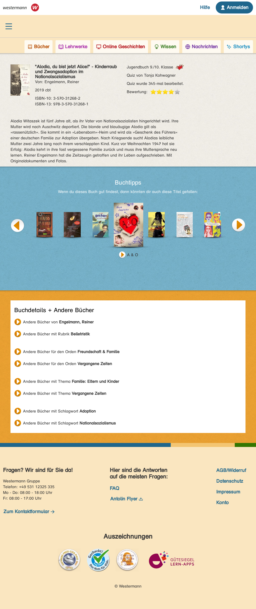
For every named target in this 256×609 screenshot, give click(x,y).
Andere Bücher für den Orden (71, 351)
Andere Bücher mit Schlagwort (59, 411)
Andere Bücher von (58, 322)
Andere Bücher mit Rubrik (56, 334)
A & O (132, 254)
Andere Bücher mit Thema (71, 381)
